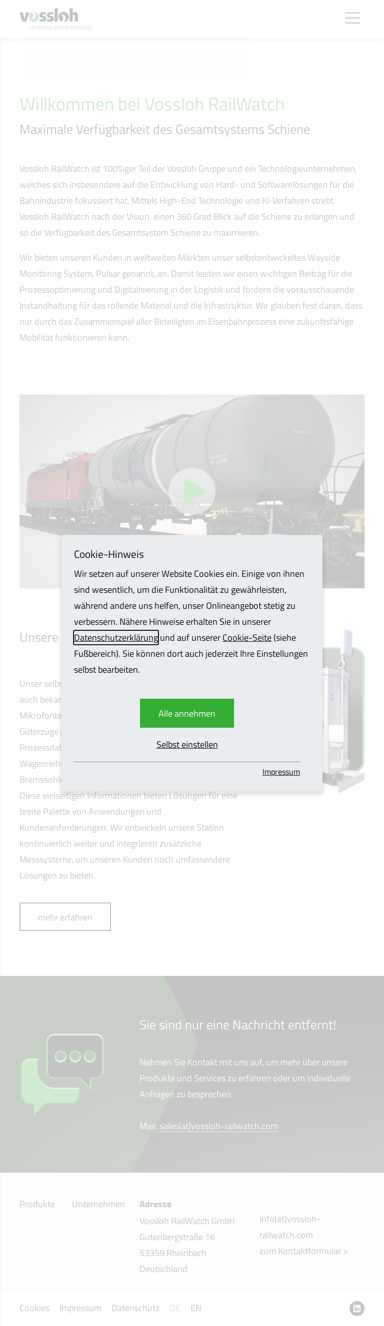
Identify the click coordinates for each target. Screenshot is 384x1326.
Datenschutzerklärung (116, 637)
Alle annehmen (187, 713)
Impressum (281, 772)
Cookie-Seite (247, 637)
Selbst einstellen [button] (187, 744)
